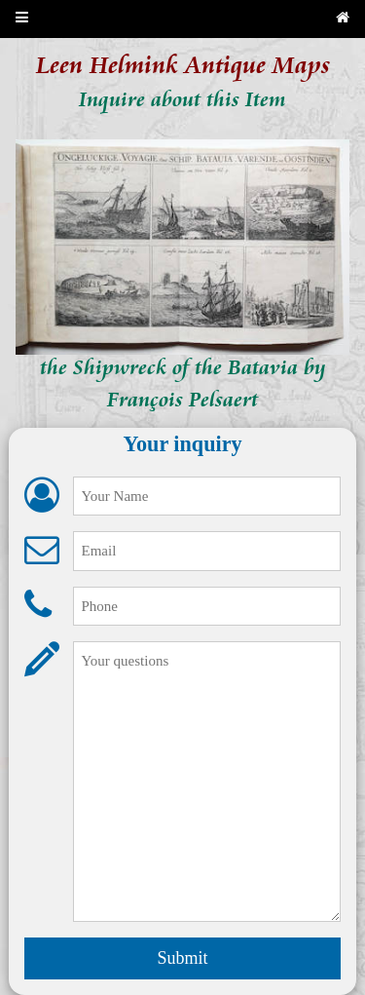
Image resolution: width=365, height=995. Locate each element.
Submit (182, 958)
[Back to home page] (342, 19)
